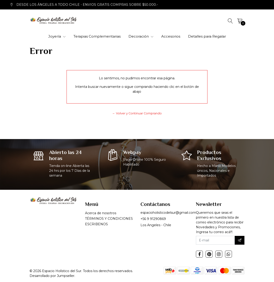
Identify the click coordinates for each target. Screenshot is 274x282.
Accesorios (170, 36)
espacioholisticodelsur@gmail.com (168, 213)
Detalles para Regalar (207, 36)
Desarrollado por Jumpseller (52, 276)
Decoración (140, 36)
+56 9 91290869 (153, 219)
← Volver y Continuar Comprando (137, 113)
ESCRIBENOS (96, 224)
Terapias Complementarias (97, 36)
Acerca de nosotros (100, 213)
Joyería (57, 36)
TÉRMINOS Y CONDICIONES (109, 219)
